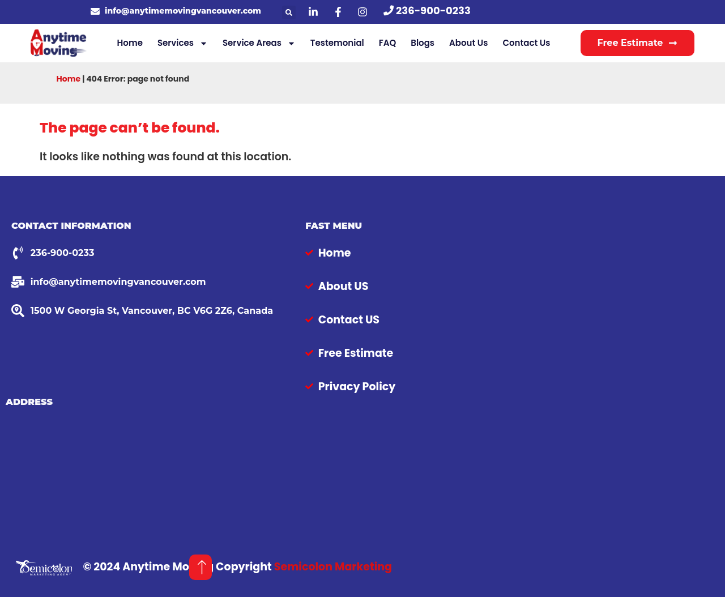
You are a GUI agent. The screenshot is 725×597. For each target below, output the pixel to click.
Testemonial (337, 43)
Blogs (422, 43)
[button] (289, 12)
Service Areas (259, 43)
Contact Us (526, 43)
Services (182, 43)
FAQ (387, 43)
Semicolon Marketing (333, 566)
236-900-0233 (433, 10)
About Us (468, 43)
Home (130, 43)
